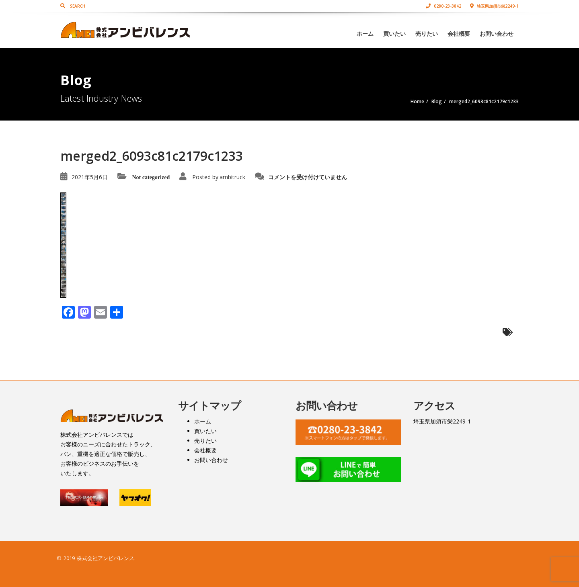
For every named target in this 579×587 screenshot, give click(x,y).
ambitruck (232, 177)
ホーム (365, 33)
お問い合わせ (496, 33)
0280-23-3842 (443, 6)
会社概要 (459, 33)
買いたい (394, 33)
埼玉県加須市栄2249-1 (494, 6)
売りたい (426, 33)
